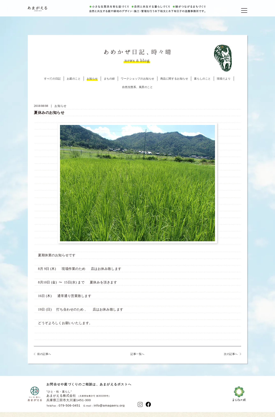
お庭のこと (74, 84)
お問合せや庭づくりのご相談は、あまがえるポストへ (89, 390)
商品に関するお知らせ (174, 84)
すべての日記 (52, 84)
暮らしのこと (202, 84)
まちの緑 (109, 84)
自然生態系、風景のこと (137, 92)
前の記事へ (44, 359)
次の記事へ (231, 359)
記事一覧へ (137, 359)
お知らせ (92, 84)
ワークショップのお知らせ (137, 84)
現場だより (224, 84)
